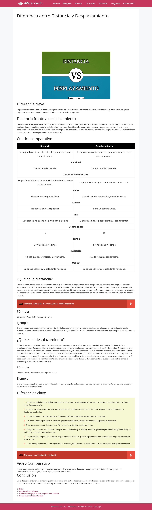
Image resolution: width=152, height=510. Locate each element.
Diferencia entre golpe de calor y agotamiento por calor (39, 494)
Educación (103, 3)
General (56, 3)
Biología (78, 3)
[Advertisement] (76, 33)
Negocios (115, 3)
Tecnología (90, 3)
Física (21, 489)
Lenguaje (67, 3)
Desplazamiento (25, 491)
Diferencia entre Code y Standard (31, 496)
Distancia (35, 491)
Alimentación (129, 3)
